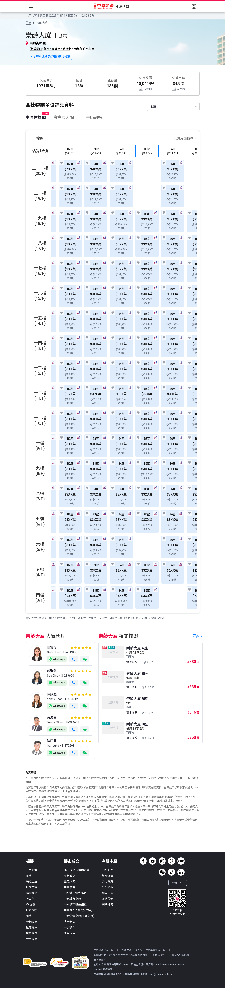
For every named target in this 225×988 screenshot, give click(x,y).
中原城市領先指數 (75, 893)
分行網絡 (107, 887)
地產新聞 (69, 921)
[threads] (171, 861)
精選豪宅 (31, 893)
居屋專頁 (31, 933)
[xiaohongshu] (181, 861)
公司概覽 (107, 881)
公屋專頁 (31, 938)
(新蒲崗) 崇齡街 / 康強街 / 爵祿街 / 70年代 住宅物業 (62, 48)
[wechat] (162, 872)
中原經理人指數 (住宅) (78, 910)
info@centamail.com (161, 974)
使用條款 (99, 964)
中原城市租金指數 (75, 904)
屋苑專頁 (31, 927)
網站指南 (107, 904)
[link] (28, 23)
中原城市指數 (72, 898)
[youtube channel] (152, 861)
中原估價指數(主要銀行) (79, 916)
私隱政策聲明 (111, 964)
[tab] (38, 118)
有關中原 (109, 861)
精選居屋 (31, 881)
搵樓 (30, 861)
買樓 (29, 875)
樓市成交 (71, 861)
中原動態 (107, 870)
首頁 (28, 22)
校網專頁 (31, 921)
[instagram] (162, 861)
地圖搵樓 (31, 910)
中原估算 (69, 887)
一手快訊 (69, 927)
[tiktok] (171, 872)
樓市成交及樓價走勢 (76, 870)
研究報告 (69, 933)
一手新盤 (31, 870)
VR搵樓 (30, 904)
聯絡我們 (107, 898)
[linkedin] (181, 872)
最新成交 (69, 875)
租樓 (29, 916)
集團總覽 (107, 875)
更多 (198, 636)
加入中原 (107, 893)
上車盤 (30, 898)
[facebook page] (143, 861)
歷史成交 (69, 881)
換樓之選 (31, 887)
